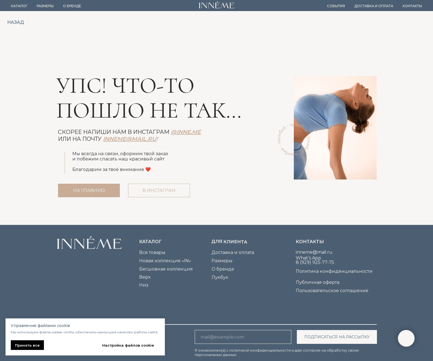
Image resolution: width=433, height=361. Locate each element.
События (336, 6)
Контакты (412, 6)
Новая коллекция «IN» (165, 260)
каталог (150, 241)
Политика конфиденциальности (334, 271)
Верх (145, 277)
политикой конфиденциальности (260, 350)
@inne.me (186, 132)
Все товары (152, 252)
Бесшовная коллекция (166, 269)
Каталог (19, 6)
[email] (243, 337)
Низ (143, 285)
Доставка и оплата (373, 6)
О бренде (72, 6)
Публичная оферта (317, 282)
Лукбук (220, 277)
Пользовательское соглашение (332, 290)
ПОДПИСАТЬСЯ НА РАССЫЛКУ (337, 336)
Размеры (45, 6)
